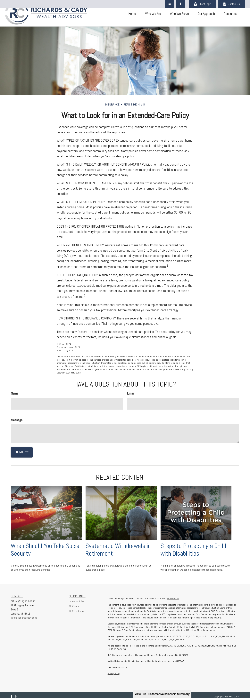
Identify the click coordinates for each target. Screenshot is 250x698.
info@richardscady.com (24, 617)
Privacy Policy (114, 673)
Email (130, 393)
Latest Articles (76, 601)
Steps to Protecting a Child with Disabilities (193, 550)
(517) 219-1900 (26, 601)
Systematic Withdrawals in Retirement (118, 550)
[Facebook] (180, 4)
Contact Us (231, 4)
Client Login (202, 4)
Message (16, 420)
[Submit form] (17, 452)
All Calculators (76, 611)
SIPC (131, 627)
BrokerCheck (173, 598)
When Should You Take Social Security (46, 550)
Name (14, 393)
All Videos (74, 606)
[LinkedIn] (169, 4)
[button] (132, 13)
